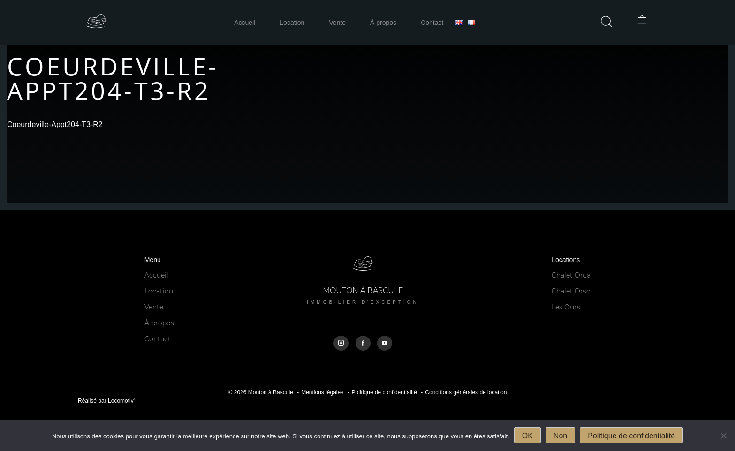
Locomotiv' (121, 401)
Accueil (244, 22)
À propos (383, 22)
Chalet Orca (571, 275)
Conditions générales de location (466, 392)
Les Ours (566, 307)
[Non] (723, 435)
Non (560, 436)
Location (292, 22)
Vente (337, 22)
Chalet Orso (571, 291)
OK (527, 436)
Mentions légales (322, 392)
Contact (432, 22)
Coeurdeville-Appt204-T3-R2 (55, 124)
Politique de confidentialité (384, 392)
